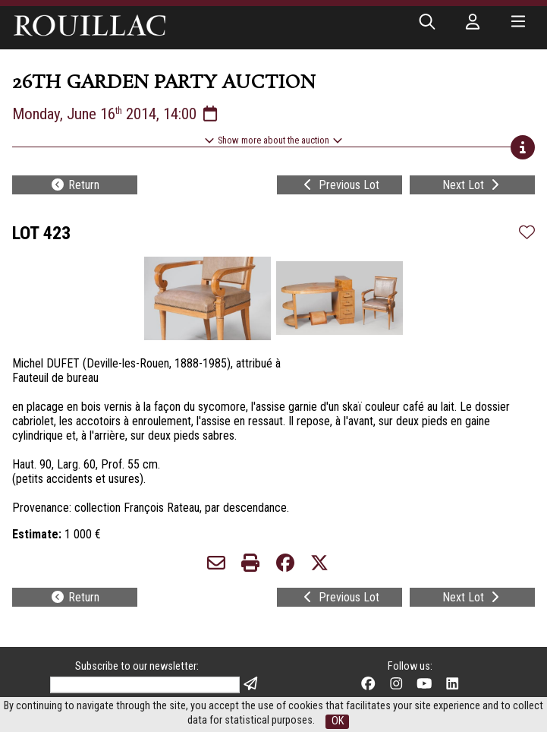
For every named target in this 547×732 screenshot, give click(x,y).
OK (338, 721)
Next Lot (472, 185)
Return (74, 185)
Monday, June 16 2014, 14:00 (116, 114)
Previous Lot (339, 185)
